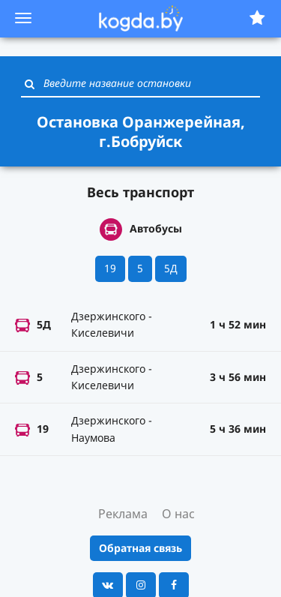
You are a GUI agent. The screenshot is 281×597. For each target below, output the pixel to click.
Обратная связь (140, 548)
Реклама (123, 514)
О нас (178, 514)
